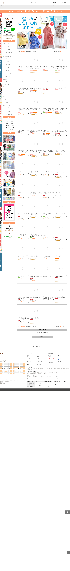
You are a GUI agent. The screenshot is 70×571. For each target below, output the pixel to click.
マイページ (62, 5)
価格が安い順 (34, 51)
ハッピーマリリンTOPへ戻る (35, 346)
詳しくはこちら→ (30, 369)
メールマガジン (33, 5)
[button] (66, 51)
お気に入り (42, 5)
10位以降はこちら (42, 336)
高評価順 (29, 51)
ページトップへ (68, 552)
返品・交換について (54, 5)
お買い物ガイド (3, 5)
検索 (54, 2)
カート (12, 5)
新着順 (27, 51)
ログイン (22, 5)
